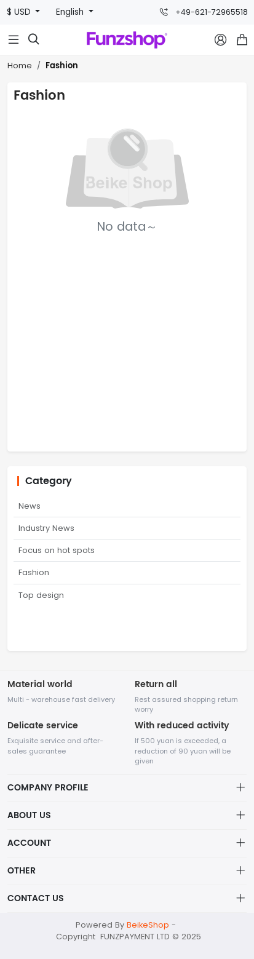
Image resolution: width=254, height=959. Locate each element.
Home (19, 65)
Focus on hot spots (56, 550)
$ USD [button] (20, 12)
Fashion (62, 66)
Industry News (46, 528)
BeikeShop (148, 925)
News (29, 506)
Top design (41, 595)
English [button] (71, 12)
